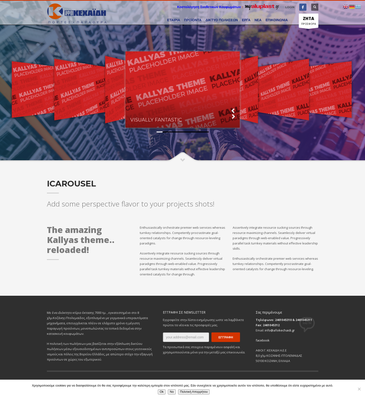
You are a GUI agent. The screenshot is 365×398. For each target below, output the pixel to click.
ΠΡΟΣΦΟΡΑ (308, 22)
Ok (162, 391)
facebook (263, 340)
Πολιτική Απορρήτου (194, 391)
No (172, 391)
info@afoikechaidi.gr (280, 330)
